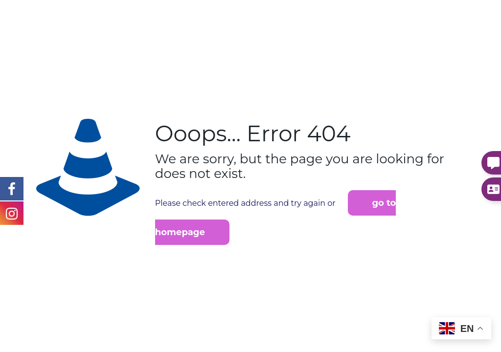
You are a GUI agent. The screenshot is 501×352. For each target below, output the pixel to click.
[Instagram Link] (11, 188)
